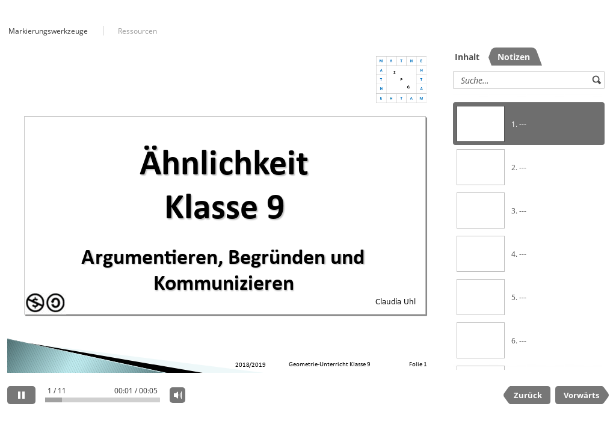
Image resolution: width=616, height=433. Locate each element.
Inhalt (467, 57)
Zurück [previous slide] (528, 395)
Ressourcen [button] (137, 31)
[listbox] (529, 230)
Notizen (513, 57)
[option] (529, 124)
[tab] (470, 57)
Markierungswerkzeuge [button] (48, 31)
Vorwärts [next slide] (581, 395)
